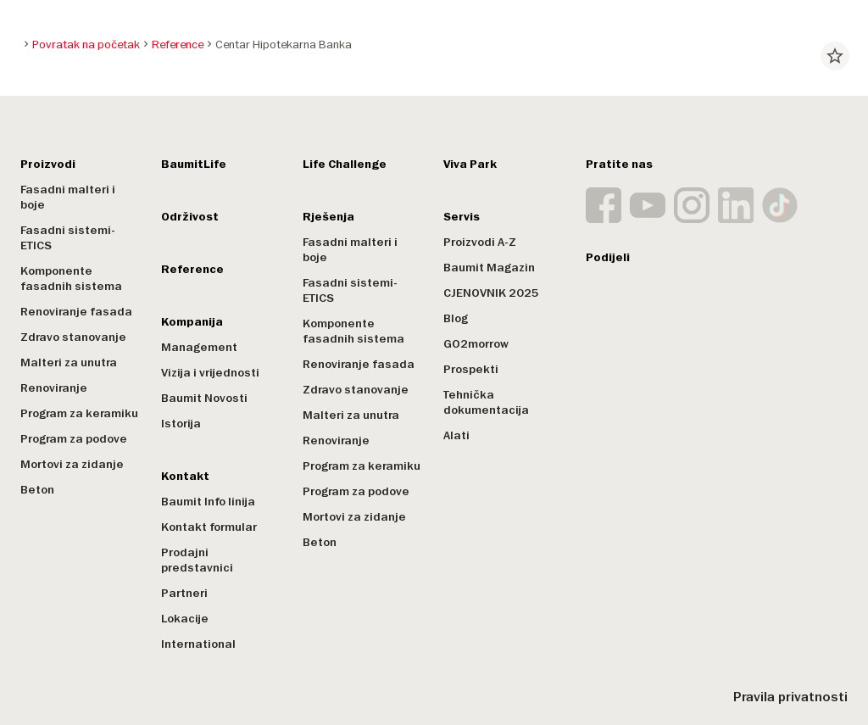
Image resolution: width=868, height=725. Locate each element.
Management (199, 347)
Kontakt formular (209, 527)
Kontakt (185, 476)
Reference (192, 269)
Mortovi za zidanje (72, 464)
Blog (455, 318)
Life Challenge (345, 164)
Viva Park (470, 164)
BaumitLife (193, 164)
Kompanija (192, 322)
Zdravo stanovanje (73, 337)
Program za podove (73, 439)
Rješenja (328, 216)
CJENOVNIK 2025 (491, 293)
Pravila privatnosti (790, 697)
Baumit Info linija (208, 501)
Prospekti (470, 369)
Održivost (190, 216)
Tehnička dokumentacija (486, 402)
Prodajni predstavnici (197, 560)
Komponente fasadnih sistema (71, 278)
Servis (461, 216)
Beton (37, 489)
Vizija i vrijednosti (210, 372)
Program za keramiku (79, 413)
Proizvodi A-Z (479, 242)
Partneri (184, 593)
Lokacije (185, 618)
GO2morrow (476, 344)
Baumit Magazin (489, 267)
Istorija (181, 423)
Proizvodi (47, 164)
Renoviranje (53, 388)
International (198, 644)
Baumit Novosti (204, 398)
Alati (456, 435)
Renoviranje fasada (76, 311)
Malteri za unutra (68, 362)
